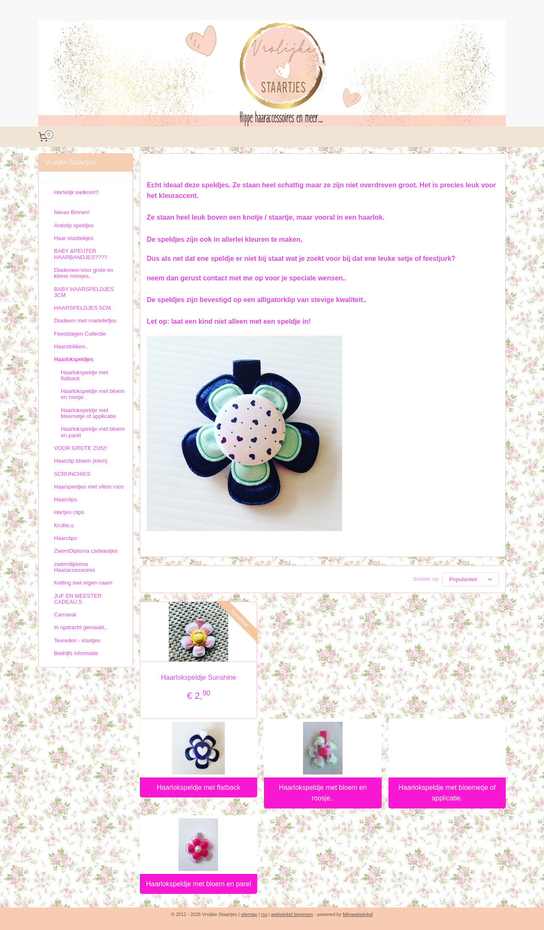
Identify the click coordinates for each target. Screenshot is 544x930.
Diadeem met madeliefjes (85, 320)
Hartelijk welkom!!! (76, 192)
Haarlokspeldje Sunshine (198, 677)
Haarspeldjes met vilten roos (89, 486)
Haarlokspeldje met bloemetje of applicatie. (447, 793)
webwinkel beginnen (292, 914)
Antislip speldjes (74, 225)
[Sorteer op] (470, 579)
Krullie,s (64, 525)
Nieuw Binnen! (72, 212)
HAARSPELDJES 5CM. (83, 308)
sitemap (249, 914)
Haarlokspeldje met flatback (199, 787)
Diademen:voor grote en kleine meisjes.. (83, 273)
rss (264, 914)
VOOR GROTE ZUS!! (80, 448)
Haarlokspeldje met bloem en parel (198, 884)
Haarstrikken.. (71, 346)
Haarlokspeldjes (74, 359)
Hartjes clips (69, 512)
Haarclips (65, 499)
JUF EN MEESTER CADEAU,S (78, 599)
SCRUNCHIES (72, 474)
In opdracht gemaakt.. (81, 627)
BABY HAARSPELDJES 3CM (84, 292)
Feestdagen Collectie (80, 334)
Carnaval (65, 614)
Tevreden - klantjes (77, 640)
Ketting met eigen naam (83, 582)
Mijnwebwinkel (358, 914)
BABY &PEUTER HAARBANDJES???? (80, 254)
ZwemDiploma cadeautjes (86, 551)
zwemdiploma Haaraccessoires (74, 567)
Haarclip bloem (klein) (81, 461)
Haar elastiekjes (74, 238)
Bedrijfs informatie (76, 653)
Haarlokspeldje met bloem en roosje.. (323, 793)
